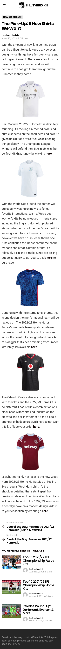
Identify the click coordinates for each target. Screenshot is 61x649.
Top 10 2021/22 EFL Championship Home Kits (38, 585)
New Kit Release (32, 551)
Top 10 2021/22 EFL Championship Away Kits (38, 560)
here (49, 153)
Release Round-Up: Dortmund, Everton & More (38, 609)
